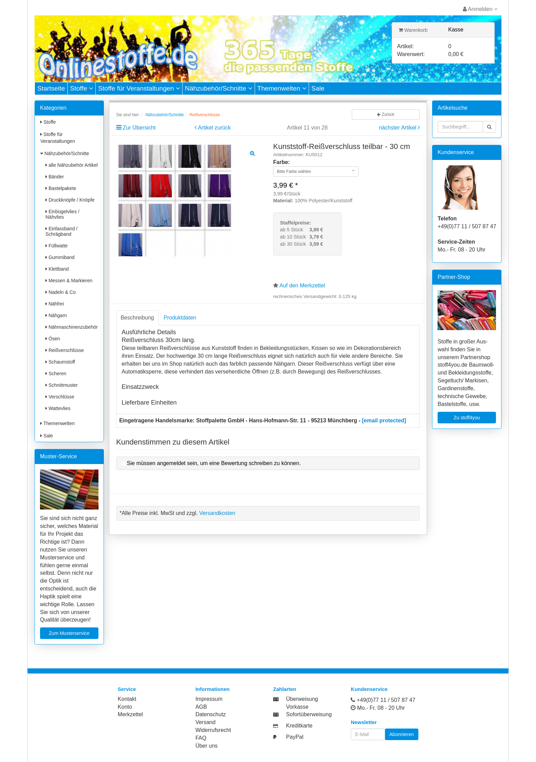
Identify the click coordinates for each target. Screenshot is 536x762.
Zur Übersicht (139, 128)
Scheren (55, 373)
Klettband (57, 269)
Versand (206, 722)
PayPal (295, 737)
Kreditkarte (299, 726)
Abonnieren (401, 734)
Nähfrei (54, 304)
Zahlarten (284, 689)
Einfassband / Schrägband (61, 231)
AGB (201, 707)
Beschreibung (137, 318)
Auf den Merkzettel (302, 285)
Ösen (52, 338)
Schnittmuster (61, 385)
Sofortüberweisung (309, 714)
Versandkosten (217, 513)
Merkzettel (130, 714)
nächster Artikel (398, 128)
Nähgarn (56, 315)
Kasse (455, 29)
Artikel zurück (214, 128)
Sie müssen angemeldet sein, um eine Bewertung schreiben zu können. (214, 463)
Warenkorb (413, 30)
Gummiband (60, 257)
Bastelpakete (60, 188)
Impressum (209, 699)
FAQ (201, 738)
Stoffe (81, 88)
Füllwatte (56, 245)
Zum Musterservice (69, 633)
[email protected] (384, 420)
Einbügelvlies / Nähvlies (62, 214)
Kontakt (127, 699)
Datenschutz (211, 714)
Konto (125, 707)
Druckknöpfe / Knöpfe (70, 200)
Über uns (207, 746)
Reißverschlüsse (64, 350)
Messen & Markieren (68, 280)
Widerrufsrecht (213, 730)
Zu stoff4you (467, 417)
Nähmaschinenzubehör (71, 327)
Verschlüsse (59, 396)
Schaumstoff (60, 362)
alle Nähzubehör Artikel (71, 165)
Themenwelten (281, 88)
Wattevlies (57, 408)
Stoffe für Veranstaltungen (139, 88)
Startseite (51, 88)
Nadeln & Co (60, 292)
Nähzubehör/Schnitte (218, 88)
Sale (317, 88)
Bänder (54, 176)
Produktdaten (180, 318)
